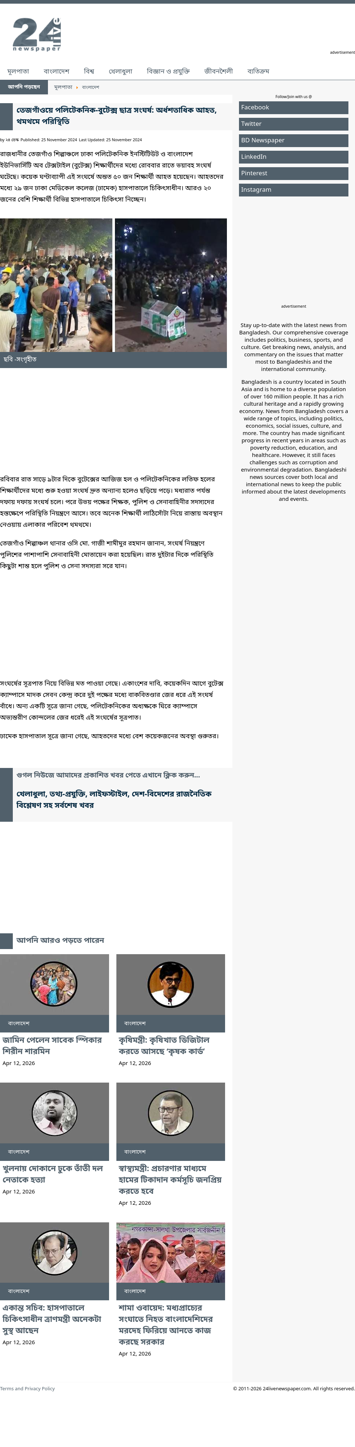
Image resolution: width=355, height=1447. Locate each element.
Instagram (256, 190)
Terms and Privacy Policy (27, 1389)
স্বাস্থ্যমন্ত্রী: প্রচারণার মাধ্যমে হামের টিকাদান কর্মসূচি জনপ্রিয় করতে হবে (170, 1180)
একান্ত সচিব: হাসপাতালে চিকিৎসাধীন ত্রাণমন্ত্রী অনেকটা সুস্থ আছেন (52, 1320)
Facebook (255, 108)
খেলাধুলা (120, 71)
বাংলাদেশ (56, 71)
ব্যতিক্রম (258, 71)
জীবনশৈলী (218, 71)
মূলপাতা (18, 71)
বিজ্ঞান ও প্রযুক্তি (168, 71)
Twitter (251, 124)
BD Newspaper (263, 140)
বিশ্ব (89, 71)
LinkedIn (253, 157)
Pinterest (254, 173)
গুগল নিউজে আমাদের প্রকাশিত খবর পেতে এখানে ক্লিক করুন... (108, 775)
